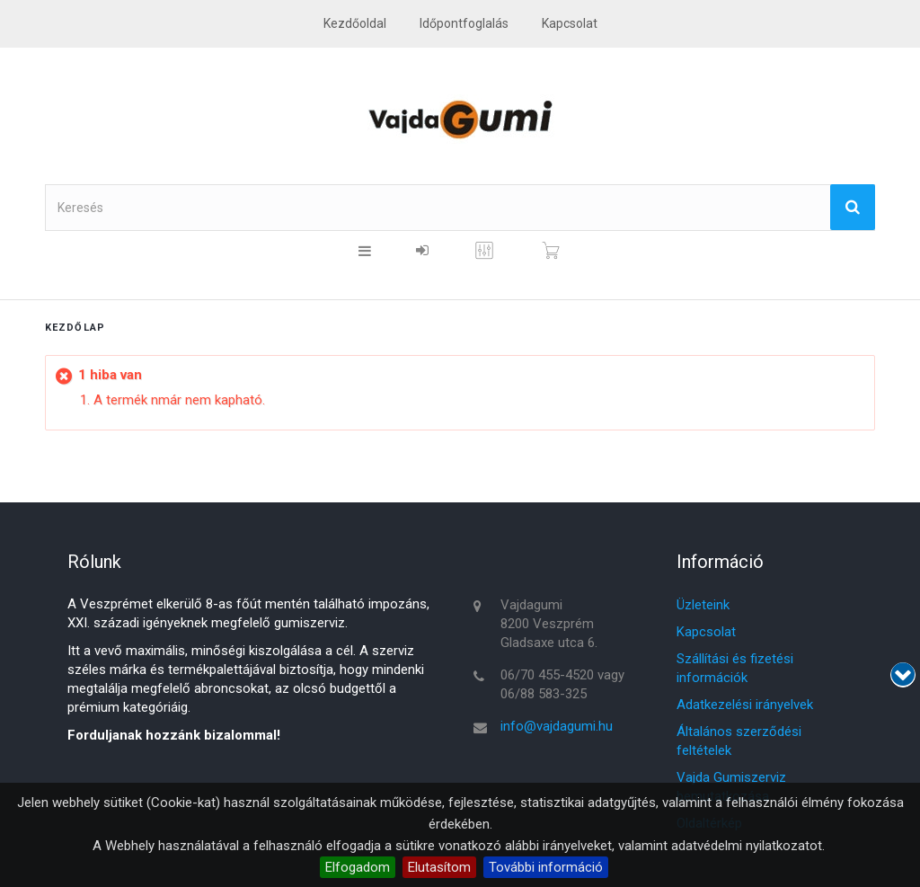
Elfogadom (357, 867)
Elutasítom (439, 867)
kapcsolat (569, 23)
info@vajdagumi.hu (556, 726)
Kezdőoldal (354, 23)
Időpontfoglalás (464, 23)
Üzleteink (703, 605)
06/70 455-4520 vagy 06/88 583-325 (562, 684)
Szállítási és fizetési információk (735, 668)
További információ (546, 867)
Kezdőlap (75, 327)
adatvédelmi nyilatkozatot (746, 846)
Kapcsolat (706, 632)
